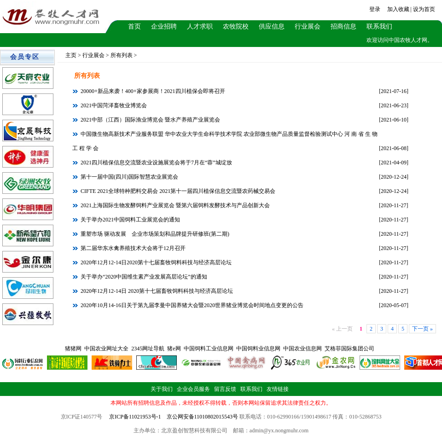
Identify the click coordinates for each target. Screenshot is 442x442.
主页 (70, 55)
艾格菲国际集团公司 (349, 348)
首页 (134, 26)
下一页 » (422, 329)
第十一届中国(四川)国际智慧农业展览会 (128, 177)
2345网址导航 (147, 348)
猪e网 (173, 348)
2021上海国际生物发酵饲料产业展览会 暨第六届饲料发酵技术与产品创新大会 (174, 205)
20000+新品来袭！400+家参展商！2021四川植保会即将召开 (152, 91)
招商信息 (343, 26)
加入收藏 (398, 9)
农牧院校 (236, 26)
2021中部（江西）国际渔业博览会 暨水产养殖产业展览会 (149, 119)
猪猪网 (73, 348)
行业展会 (307, 26)
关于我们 (162, 389)
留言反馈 (225, 389)
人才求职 (200, 26)
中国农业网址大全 (106, 348)
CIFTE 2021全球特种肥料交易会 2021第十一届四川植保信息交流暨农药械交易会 (177, 191)
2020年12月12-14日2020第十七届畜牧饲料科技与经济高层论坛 (155, 262)
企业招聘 (164, 26)
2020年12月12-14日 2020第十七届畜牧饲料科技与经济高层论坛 (156, 291)
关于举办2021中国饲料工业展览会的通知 (129, 219)
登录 (374, 9)
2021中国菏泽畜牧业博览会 (113, 105)
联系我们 (379, 26)
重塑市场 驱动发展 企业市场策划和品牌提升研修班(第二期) (154, 234)
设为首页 (424, 9)
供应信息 (272, 26)
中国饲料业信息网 (258, 348)
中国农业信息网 (302, 348)
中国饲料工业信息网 (208, 348)
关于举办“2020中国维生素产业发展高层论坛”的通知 (143, 276)
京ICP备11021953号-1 (135, 416)
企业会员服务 (193, 389)
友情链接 (278, 389)
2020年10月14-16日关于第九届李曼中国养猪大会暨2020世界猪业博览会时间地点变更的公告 (191, 305)
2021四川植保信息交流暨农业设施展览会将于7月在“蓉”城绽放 (155, 162)
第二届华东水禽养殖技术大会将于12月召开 (132, 248)
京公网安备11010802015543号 (202, 416)
